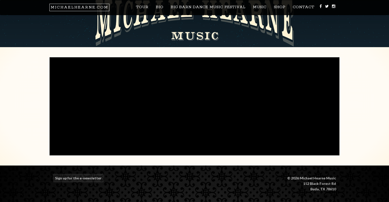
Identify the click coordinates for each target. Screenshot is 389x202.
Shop (279, 7)
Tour (142, 7)
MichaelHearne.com (79, 7)
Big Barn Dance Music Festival (208, 7)
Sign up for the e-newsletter (78, 178)
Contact (303, 7)
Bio (159, 7)
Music (259, 7)
